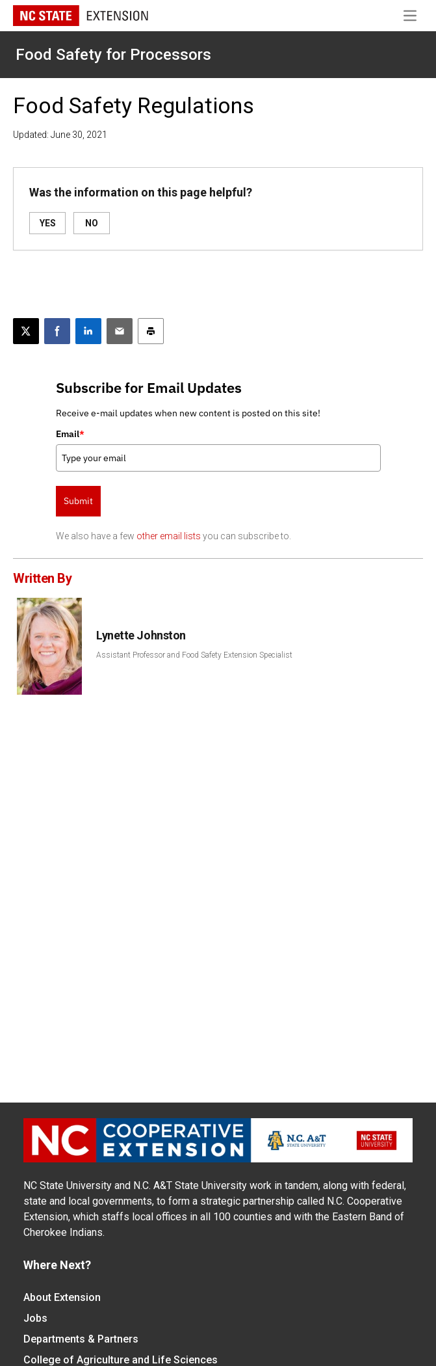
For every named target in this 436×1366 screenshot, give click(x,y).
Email (70, 434)
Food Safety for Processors (113, 55)
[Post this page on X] (26, 331)
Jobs (35, 1318)
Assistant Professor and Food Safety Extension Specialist (194, 655)
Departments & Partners (80, 1339)
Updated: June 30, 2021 (60, 134)
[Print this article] (151, 331)
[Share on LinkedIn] (88, 331)
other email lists (168, 536)
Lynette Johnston (141, 635)
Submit (78, 501)
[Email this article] (120, 331)
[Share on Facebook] (57, 331)
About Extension (62, 1297)
